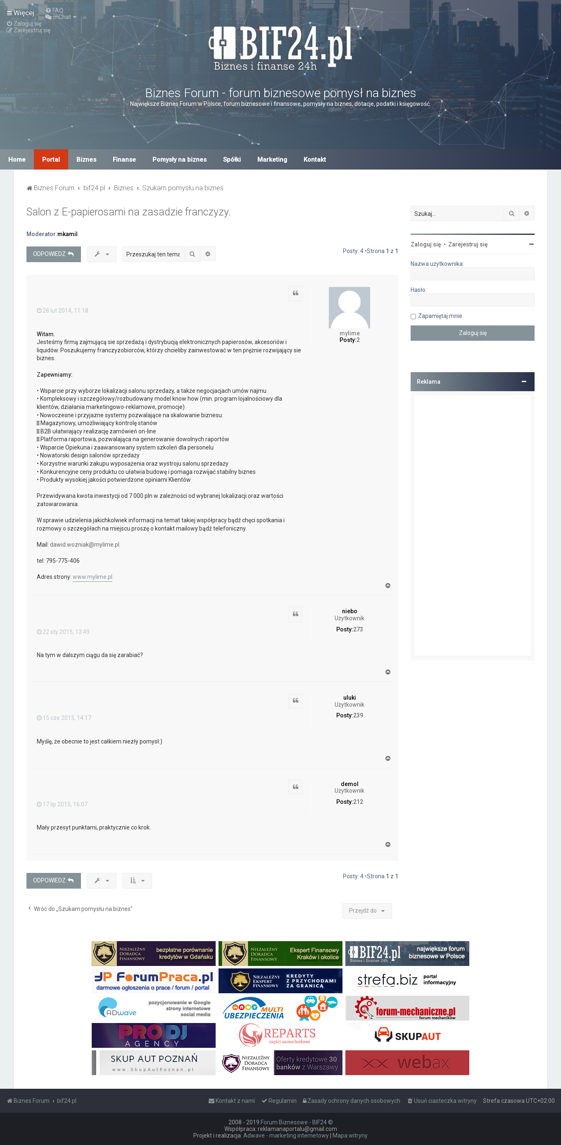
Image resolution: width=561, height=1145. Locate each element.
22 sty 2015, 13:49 (63, 632)
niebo (349, 611)
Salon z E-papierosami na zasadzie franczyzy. (128, 212)
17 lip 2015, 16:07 (62, 804)
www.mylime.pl (92, 577)
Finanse (124, 159)
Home (17, 159)
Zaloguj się (426, 244)
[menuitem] (54, 10)
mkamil (67, 234)
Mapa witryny (350, 1135)
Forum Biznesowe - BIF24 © (297, 1122)
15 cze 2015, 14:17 (64, 718)
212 (358, 801)
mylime (350, 333)
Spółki (232, 159)
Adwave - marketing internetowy (286, 1135)
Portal (51, 159)
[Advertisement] (472, 526)
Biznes (86, 159)
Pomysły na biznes (179, 159)
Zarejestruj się (468, 244)
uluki (349, 697)
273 (358, 629)
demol (350, 784)
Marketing (272, 159)
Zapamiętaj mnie (440, 316)
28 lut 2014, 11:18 (62, 310)
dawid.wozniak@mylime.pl (84, 544)
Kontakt (315, 159)
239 (358, 715)
